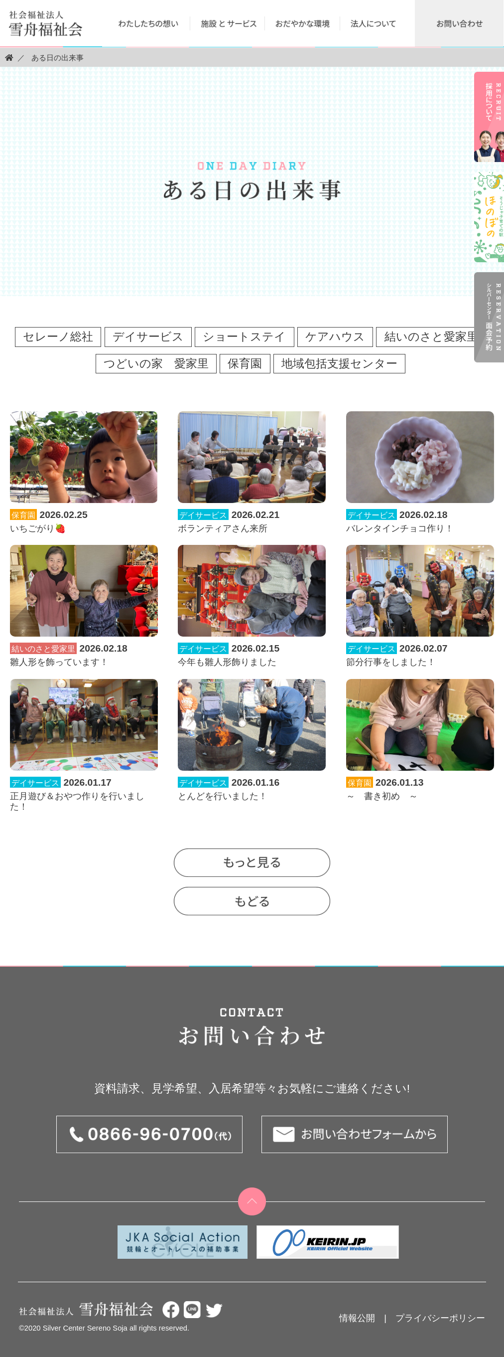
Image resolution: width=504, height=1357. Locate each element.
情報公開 (357, 1318)
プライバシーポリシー (440, 1318)
